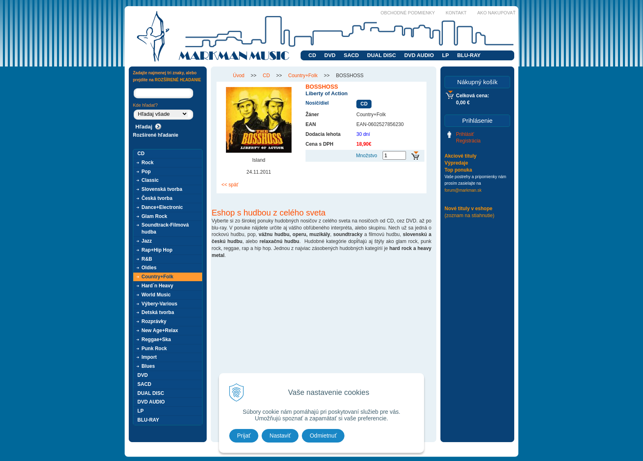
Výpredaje (456, 163)
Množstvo (366, 155)
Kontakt (456, 12)
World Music (156, 295)
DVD (329, 55)
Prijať (244, 435)
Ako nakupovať (496, 12)
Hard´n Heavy (157, 286)
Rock (147, 162)
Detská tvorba (157, 312)
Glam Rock (154, 216)
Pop (146, 171)
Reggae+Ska (156, 339)
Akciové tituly (461, 156)
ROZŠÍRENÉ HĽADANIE (178, 80)
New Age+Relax (159, 330)
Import (149, 357)
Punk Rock (154, 348)
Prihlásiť (465, 134)
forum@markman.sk (463, 190)
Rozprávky (153, 321)
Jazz (146, 241)
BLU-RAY (469, 55)
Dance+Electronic (162, 207)
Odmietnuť (323, 435)
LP (445, 55)
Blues (148, 366)
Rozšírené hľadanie (155, 135)
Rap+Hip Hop (157, 250)
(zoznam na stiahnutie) (469, 215)
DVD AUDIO (419, 55)
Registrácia (468, 141)
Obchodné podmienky (408, 12)
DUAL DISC (381, 55)
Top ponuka (458, 170)
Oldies (149, 268)
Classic (150, 180)
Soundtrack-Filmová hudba (165, 228)
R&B (146, 259)
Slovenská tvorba (161, 189)
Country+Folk (157, 277)
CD (312, 55)
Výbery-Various (159, 304)
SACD (351, 55)
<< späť (229, 185)
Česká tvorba (156, 198)
